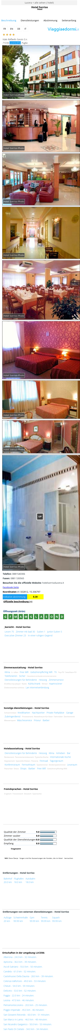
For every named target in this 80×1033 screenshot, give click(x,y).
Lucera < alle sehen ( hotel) (39, 2)
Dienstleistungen (30, 20)
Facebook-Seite (11, 587)
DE (19, 28)
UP (40, 516)
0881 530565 (13, 578)
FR (5, 28)
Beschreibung (8, 20)
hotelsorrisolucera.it (33, 582)
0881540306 (14, 573)
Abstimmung (50, 20)
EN (12, 28)
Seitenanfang (69, 20)
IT (25, 28)
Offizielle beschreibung (17, 601)
